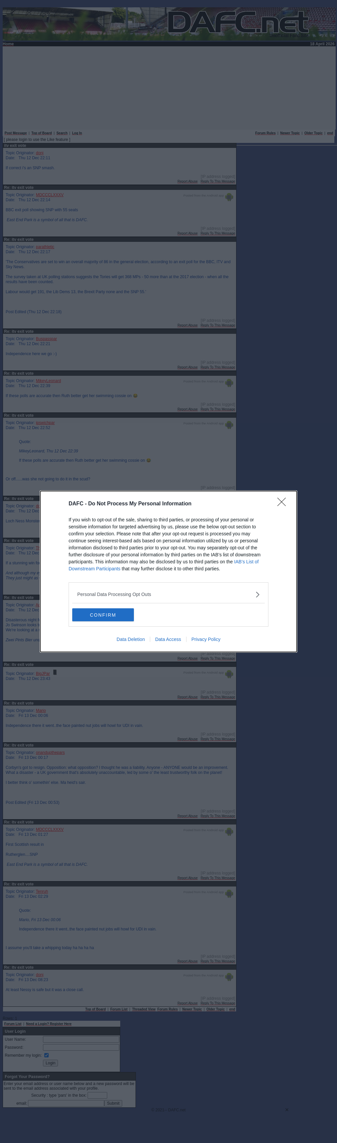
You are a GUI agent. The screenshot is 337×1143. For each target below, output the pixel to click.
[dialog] (168, 571)
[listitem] (168, 594)
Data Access (168, 639)
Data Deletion (131, 639)
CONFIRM (104, 614)
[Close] (283, 504)
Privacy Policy (205, 639)
